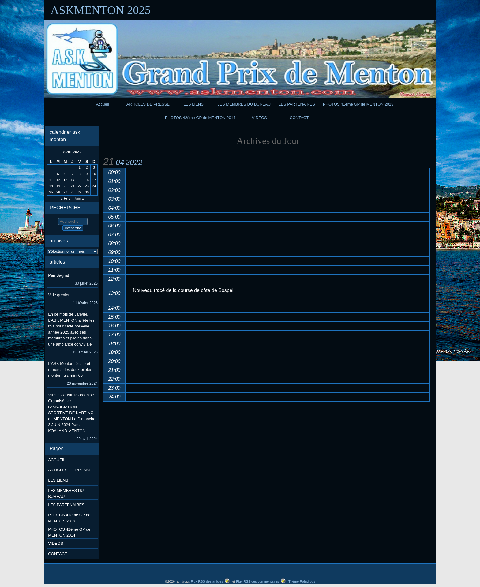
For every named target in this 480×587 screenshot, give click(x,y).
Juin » (79, 198)
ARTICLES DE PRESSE (148, 104)
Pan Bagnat (58, 275)
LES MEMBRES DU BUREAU (244, 104)
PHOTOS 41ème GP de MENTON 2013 (358, 104)
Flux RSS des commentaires (257, 581)
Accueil (102, 104)
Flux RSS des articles (207, 581)
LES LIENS (193, 104)
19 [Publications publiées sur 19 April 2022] (58, 186)
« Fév (65, 198)
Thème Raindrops (301, 581)
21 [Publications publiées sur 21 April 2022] (72, 186)
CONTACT (299, 117)
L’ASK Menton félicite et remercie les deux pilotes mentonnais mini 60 (70, 369)
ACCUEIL (56, 460)
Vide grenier (58, 295)
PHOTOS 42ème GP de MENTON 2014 (200, 117)
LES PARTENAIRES (297, 104)
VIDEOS (259, 117)
